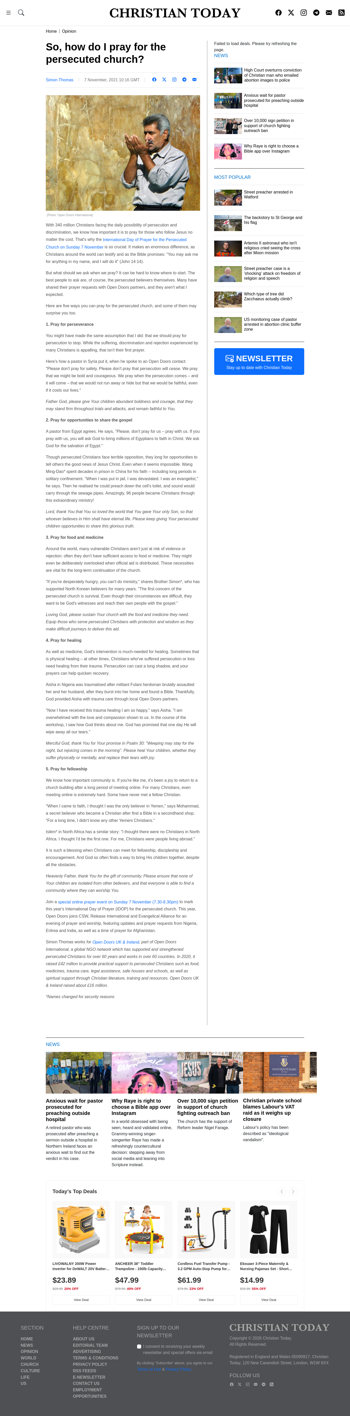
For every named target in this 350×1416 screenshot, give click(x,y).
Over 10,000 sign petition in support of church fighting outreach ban (207, 1107)
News (27, 1345)
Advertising (87, 1351)
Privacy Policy (90, 1364)
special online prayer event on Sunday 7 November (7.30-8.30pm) (118, 902)
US (23, 1383)
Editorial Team (90, 1345)
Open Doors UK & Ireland (115, 942)
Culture (30, 1371)
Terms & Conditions (96, 1358)
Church (30, 1364)
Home (51, 31)
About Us (84, 1339)
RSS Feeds (84, 1371)
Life (25, 1377)
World (28, 1358)
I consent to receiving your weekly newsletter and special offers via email (178, 1349)
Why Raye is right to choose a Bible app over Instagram (141, 1107)
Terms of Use (149, 1369)
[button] (8, 13)
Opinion (69, 31)
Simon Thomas (59, 80)
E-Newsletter (89, 1377)
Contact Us (86, 1383)
